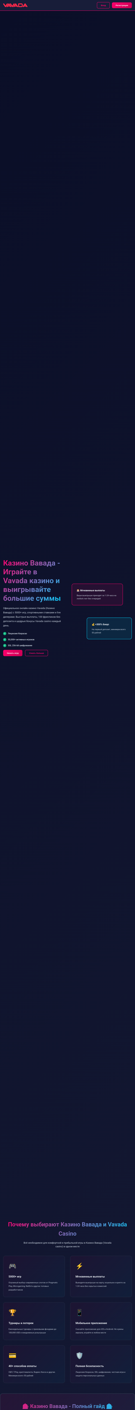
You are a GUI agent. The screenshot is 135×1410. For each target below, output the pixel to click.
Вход (103, 5)
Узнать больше (36, 653)
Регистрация (122, 5)
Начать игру (13, 653)
